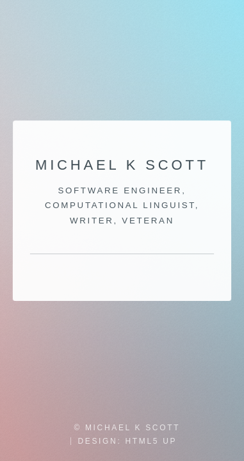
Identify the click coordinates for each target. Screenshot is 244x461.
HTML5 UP (151, 441)
